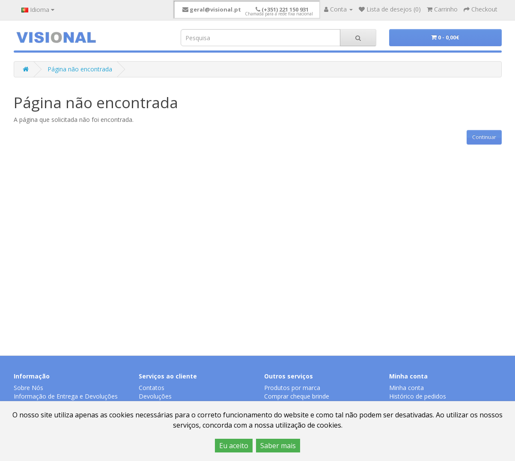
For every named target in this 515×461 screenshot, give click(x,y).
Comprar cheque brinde (296, 396)
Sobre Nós (28, 388)
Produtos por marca (292, 388)
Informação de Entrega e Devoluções (66, 396)
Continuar (484, 137)
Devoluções (155, 396)
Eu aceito (233, 445)
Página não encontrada (80, 69)
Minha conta (406, 388)
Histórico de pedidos (417, 396)
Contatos (151, 388)
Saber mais (278, 445)
